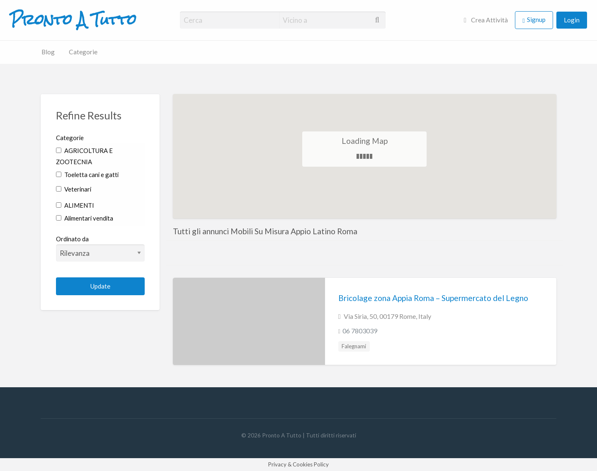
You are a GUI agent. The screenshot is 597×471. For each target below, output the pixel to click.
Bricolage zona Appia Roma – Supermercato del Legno (433, 298)
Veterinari (73, 189)
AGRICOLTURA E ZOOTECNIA (84, 156)
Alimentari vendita (84, 218)
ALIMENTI (75, 205)
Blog (48, 52)
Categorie (83, 52)
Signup (536, 19)
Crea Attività (486, 20)
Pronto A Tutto (73, 20)
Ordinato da (100, 248)
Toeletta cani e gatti (87, 174)
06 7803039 (359, 331)
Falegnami (354, 346)
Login (572, 20)
